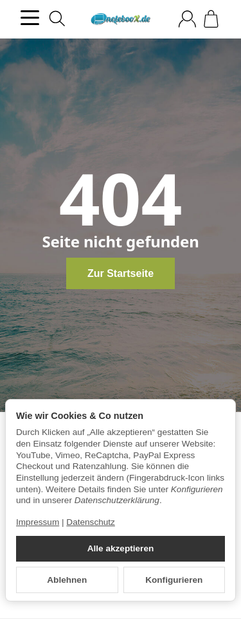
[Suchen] (57, 18)
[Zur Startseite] (120, 19)
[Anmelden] (187, 19)
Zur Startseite (120, 273)
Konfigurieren (173, 580)
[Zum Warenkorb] (211, 19)
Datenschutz (90, 522)
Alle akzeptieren (120, 548)
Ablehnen (67, 580)
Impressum (37, 522)
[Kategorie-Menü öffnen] (30, 17)
